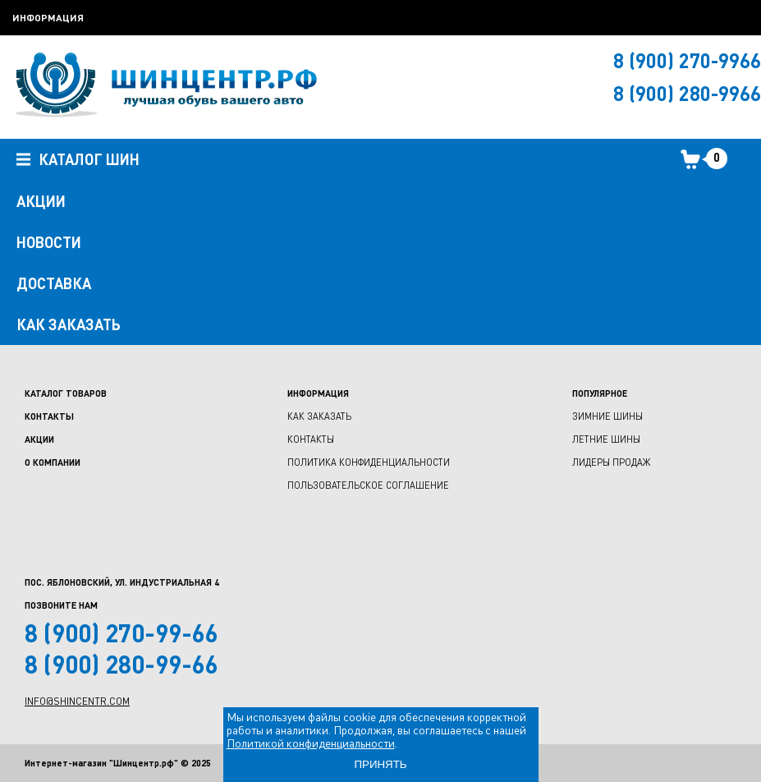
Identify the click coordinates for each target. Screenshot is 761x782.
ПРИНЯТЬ (380, 764)
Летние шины (606, 439)
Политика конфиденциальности (368, 462)
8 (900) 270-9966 (687, 60)
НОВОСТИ (48, 242)
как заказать (68, 324)
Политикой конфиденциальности (311, 743)
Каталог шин (78, 160)
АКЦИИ (41, 201)
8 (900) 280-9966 (687, 93)
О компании (52, 462)
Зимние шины (607, 416)
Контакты (49, 416)
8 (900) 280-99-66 (121, 663)
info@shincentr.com (77, 701)
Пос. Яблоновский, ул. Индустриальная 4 (122, 582)
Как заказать (319, 416)
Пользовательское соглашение (368, 485)
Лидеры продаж (611, 462)
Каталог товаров (66, 393)
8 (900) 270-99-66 (121, 632)
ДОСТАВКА (53, 283)
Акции (39, 439)
